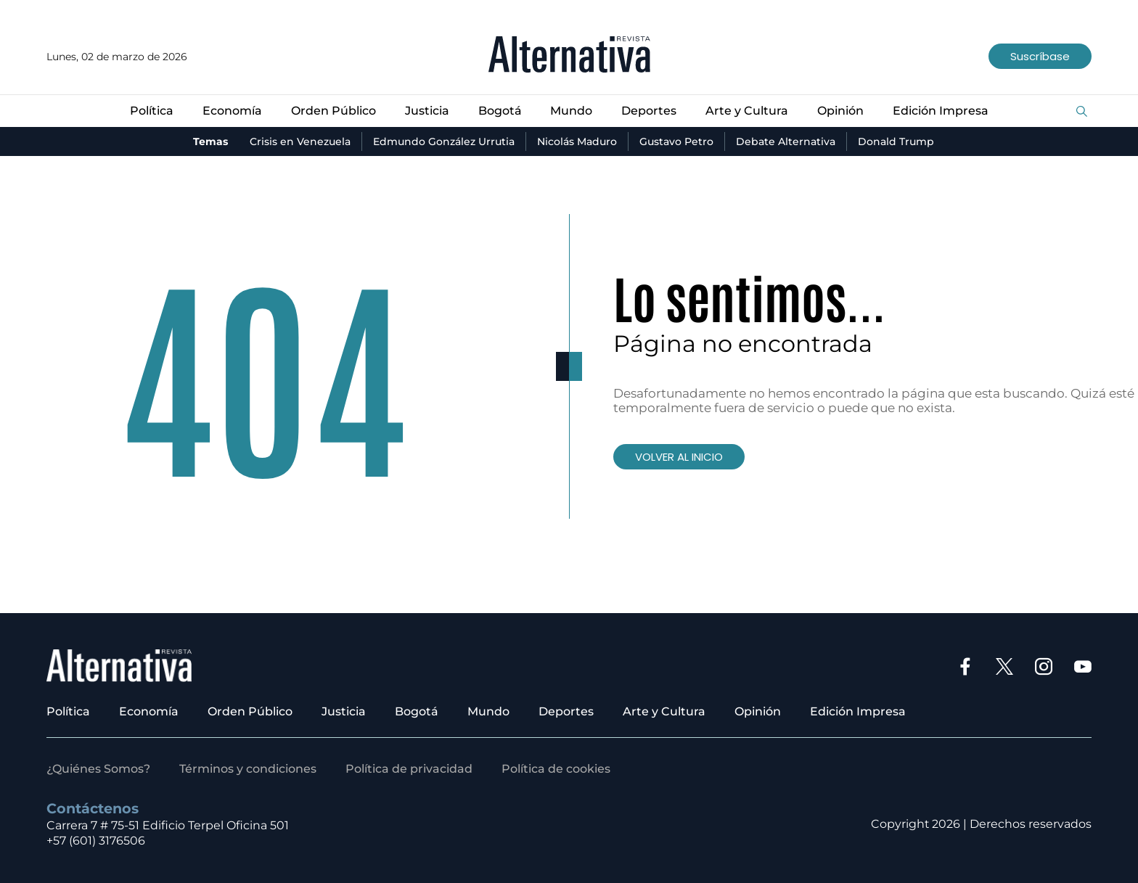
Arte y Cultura (746, 111)
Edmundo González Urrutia (444, 141)
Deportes (648, 111)
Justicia (427, 111)
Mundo (571, 111)
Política (151, 111)
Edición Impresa (940, 111)
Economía (232, 111)
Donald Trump (896, 141)
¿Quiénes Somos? (98, 769)
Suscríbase (1040, 56)
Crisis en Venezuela (300, 141)
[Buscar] (1082, 112)
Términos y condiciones (247, 769)
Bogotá (500, 111)
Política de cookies (556, 769)
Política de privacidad (408, 769)
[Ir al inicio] (569, 56)
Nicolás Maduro (577, 141)
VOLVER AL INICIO (679, 456)
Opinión (840, 111)
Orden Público (333, 111)
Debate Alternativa (785, 141)
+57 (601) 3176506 (95, 840)
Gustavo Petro (676, 141)
